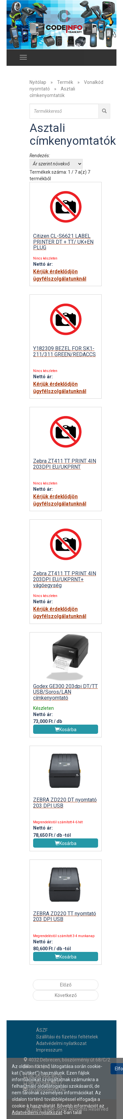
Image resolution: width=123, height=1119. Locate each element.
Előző (66, 984)
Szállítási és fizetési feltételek (67, 1036)
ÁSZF (42, 1030)
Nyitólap (38, 82)
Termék (65, 82)
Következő (66, 995)
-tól (67, 835)
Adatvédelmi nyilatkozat (61, 1043)
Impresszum (49, 1050)
